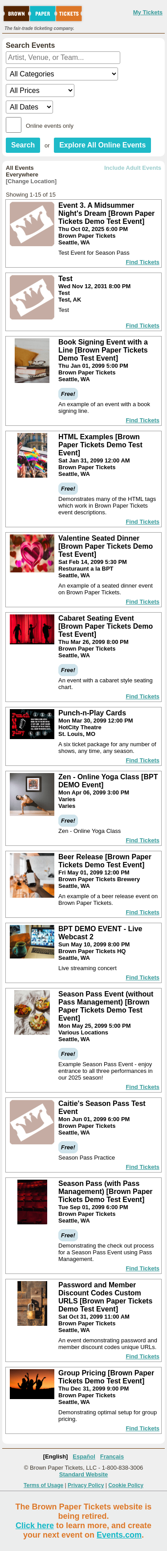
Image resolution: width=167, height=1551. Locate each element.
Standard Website (83, 1474)
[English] (55, 1456)
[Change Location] (31, 181)
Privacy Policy (86, 1485)
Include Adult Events (132, 167)
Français (112, 1456)
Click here (35, 1525)
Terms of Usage (43, 1485)
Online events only (49, 125)
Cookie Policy (125, 1485)
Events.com (119, 1534)
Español (84, 1456)
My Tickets (148, 12)
